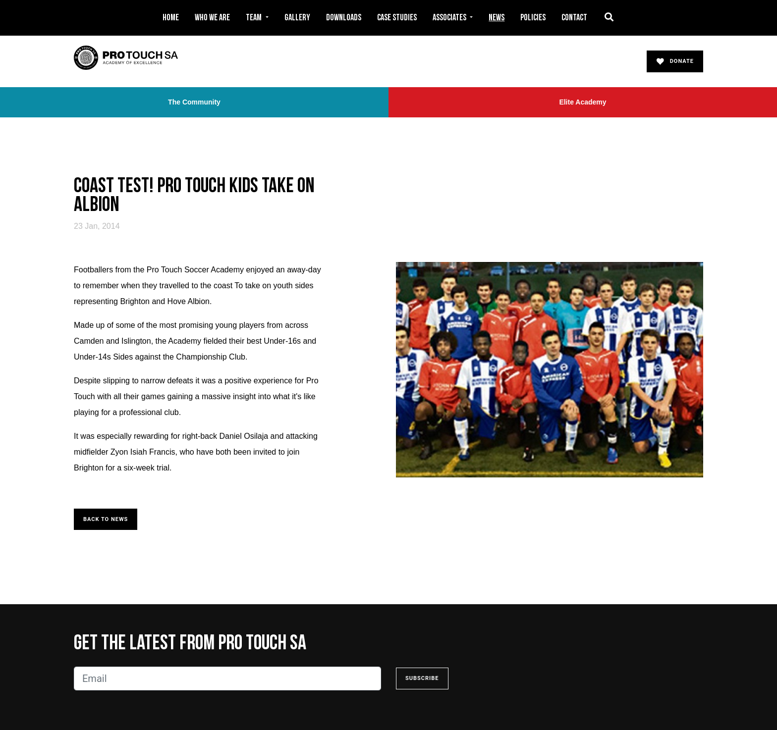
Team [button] (254, 17)
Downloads (343, 17)
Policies (533, 17)
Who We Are (212, 17)
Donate (675, 61)
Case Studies (397, 17)
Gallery (297, 17)
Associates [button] (450, 17)
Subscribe (422, 678)
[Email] (227, 678)
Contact (574, 17)
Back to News (105, 519)
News (496, 17)
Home (171, 17)
